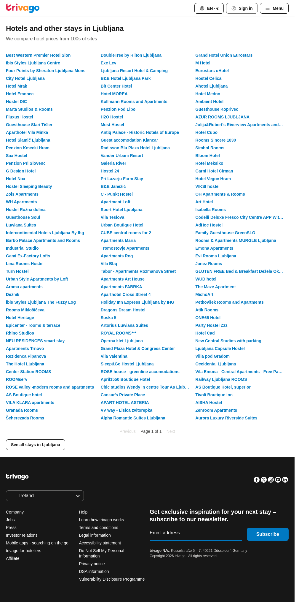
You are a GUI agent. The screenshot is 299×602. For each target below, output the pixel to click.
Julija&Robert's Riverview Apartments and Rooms (242, 124)
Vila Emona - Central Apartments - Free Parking (241, 371)
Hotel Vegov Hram (213, 178)
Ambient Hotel (209, 101)
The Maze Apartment (215, 286)
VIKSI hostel (207, 186)
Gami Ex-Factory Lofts (28, 256)
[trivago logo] (23, 8)
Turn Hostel (17, 271)
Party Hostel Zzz (211, 325)
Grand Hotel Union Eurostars (223, 55)
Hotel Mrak (16, 86)
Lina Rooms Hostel (25, 263)
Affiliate (13, 558)
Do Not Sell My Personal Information (101, 553)
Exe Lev (108, 63)
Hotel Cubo (206, 132)
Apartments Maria (118, 240)
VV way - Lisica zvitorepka (126, 410)
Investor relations (22, 535)
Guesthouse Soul (23, 217)
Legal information (95, 535)
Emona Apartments (214, 248)
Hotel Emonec (19, 93)
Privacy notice (92, 563)
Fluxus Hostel (19, 117)
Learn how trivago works (101, 519)
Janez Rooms (208, 263)
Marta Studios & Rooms (29, 109)
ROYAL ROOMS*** (119, 333)
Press (11, 527)
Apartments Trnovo (25, 348)
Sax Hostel (16, 155)
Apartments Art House (123, 279)
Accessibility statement (100, 543)
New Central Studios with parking (228, 340)
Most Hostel (112, 124)
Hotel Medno (207, 93)
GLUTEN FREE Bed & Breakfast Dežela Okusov (241, 271)
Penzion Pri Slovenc (26, 163)
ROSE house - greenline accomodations (140, 371)
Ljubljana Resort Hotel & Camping (134, 70)
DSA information (94, 571)
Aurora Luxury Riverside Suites (226, 418)
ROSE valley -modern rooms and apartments (50, 387)
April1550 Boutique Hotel (125, 379)
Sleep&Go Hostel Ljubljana (127, 364)
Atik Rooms (206, 310)
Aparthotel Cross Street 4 (126, 294)
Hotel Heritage (20, 317)
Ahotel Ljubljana (211, 86)
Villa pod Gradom (212, 356)
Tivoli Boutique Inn (214, 394)
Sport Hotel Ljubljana (122, 209)
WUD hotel (205, 279)
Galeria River (113, 163)
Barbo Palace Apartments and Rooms (43, 240)
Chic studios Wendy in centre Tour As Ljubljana (147, 387)
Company (15, 512)
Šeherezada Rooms (25, 418)
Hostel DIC (16, 101)
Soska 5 (108, 317)
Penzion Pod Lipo (118, 109)
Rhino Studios (20, 333)
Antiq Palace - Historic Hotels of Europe (140, 132)
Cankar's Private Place (123, 394)
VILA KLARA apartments (30, 402)
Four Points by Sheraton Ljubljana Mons (45, 70)
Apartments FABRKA (121, 286)
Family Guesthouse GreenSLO (225, 232)
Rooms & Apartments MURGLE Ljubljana (235, 240)
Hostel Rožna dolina (26, 209)
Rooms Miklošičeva (25, 310)
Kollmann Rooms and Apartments (134, 101)
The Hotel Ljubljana (25, 364)
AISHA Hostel (208, 402)
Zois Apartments (22, 194)
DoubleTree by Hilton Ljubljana (131, 55)
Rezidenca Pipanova (26, 356)
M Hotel (202, 63)
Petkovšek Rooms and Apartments (229, 302)
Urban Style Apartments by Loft (37, 279)
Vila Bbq (109, 263)
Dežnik (12, 294)
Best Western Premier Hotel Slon (38, 55)
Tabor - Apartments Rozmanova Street (138, 271)
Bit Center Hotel (116, 86)
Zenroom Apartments (216, 410)
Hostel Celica (208, 78)
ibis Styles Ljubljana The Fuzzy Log (41, 302)
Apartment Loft (115, 201)
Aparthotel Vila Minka (27, 132)
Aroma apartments (24, 286)
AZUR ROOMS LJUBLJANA (222, 117)
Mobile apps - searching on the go (37, 543)
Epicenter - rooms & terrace (33, 325)
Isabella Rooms (210, 209)
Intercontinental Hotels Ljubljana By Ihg (45, 232)
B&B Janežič (113, 186)
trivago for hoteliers (23, 550)
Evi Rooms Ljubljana (215, 256)
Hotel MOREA (114, 93)
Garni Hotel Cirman (214, 171)
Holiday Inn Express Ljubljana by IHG (137, 302)
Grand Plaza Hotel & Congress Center (138, 348)
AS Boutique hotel (24, 394)
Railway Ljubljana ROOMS (221, 379)
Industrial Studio (22, 248)
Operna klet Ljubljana (122, 340)
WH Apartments (21, 201)
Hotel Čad (205, 333)
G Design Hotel (21, 171)
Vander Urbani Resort (122, 155)
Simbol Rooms (209, 147)
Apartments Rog (117, 256)
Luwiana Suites (21, 225)
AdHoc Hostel (209, 225)
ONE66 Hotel (207, 317)
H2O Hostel (112, 117)
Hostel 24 (110, 171)
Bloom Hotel (207, 155)
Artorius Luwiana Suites (124, 325)
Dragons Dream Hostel (123, 310)
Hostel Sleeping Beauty (29, 186)
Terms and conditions (98, 527)
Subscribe (267, 534)
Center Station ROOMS (28, 371)
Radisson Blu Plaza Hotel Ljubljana (135, 147)
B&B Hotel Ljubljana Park (126, 78)
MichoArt (204, 294)
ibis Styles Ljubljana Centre (33, 63)
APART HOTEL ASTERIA (125, 402)
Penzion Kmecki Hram (27, 147)
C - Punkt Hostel (117, 194)
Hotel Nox (15, 178)
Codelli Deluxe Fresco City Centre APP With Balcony (242, 217)
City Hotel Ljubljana (25, 78)
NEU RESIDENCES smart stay (35, 340)
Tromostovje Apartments (125, 248)
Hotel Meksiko (209, 163)
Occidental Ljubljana (215, 364)
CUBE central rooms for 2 (126, 232)
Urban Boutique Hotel (122, 225)
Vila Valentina (114, 356)
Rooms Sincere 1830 (215, 140)
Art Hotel (204, 201)
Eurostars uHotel (212, 70)
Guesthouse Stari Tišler (29, 124)
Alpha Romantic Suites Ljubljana (133, 418)
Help (83, 512)
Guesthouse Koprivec (216, 109)
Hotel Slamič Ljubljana (28, 140)
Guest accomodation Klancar (129, 140)
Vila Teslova (112, 217)
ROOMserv (16, 379)
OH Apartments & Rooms (220, 194)
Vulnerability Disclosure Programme (112, 579)
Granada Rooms (22, 410)
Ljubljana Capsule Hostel (219, 348)
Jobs (10, 519)
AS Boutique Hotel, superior (223, 387)
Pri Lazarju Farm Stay (122, 178)
